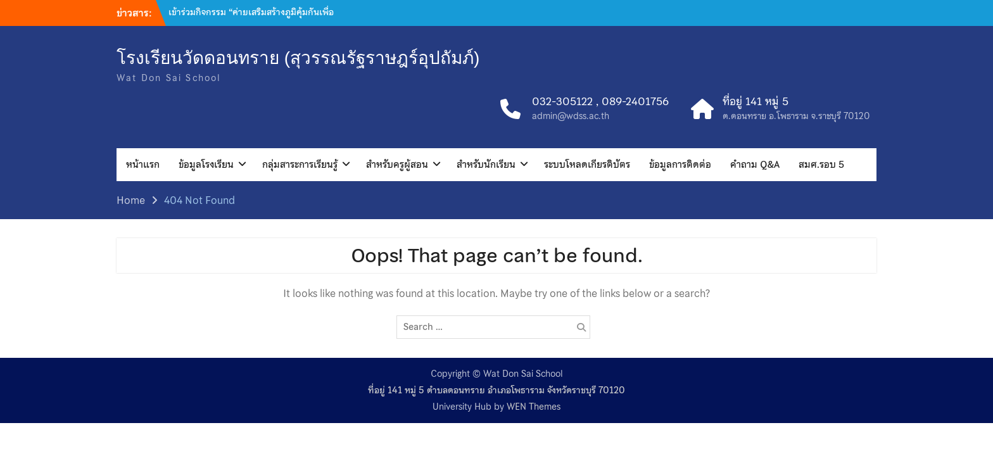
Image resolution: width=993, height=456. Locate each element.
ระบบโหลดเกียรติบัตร (587, 164)
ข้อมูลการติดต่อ (680, 164)
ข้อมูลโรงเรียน (206, 164)
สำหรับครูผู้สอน (397, 164)
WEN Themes (533, 407)
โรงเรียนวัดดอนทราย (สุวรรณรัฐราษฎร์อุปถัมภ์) (298, 58)
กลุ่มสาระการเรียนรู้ (300, 164)
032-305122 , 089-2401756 (600, 102)
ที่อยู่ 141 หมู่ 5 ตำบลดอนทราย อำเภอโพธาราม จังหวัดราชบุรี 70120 (496, 390)
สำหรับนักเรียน (486, 164)
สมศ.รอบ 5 (821, 164)
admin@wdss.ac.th (570, 116)
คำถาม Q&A (755, 164)
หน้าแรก (143, 164)
